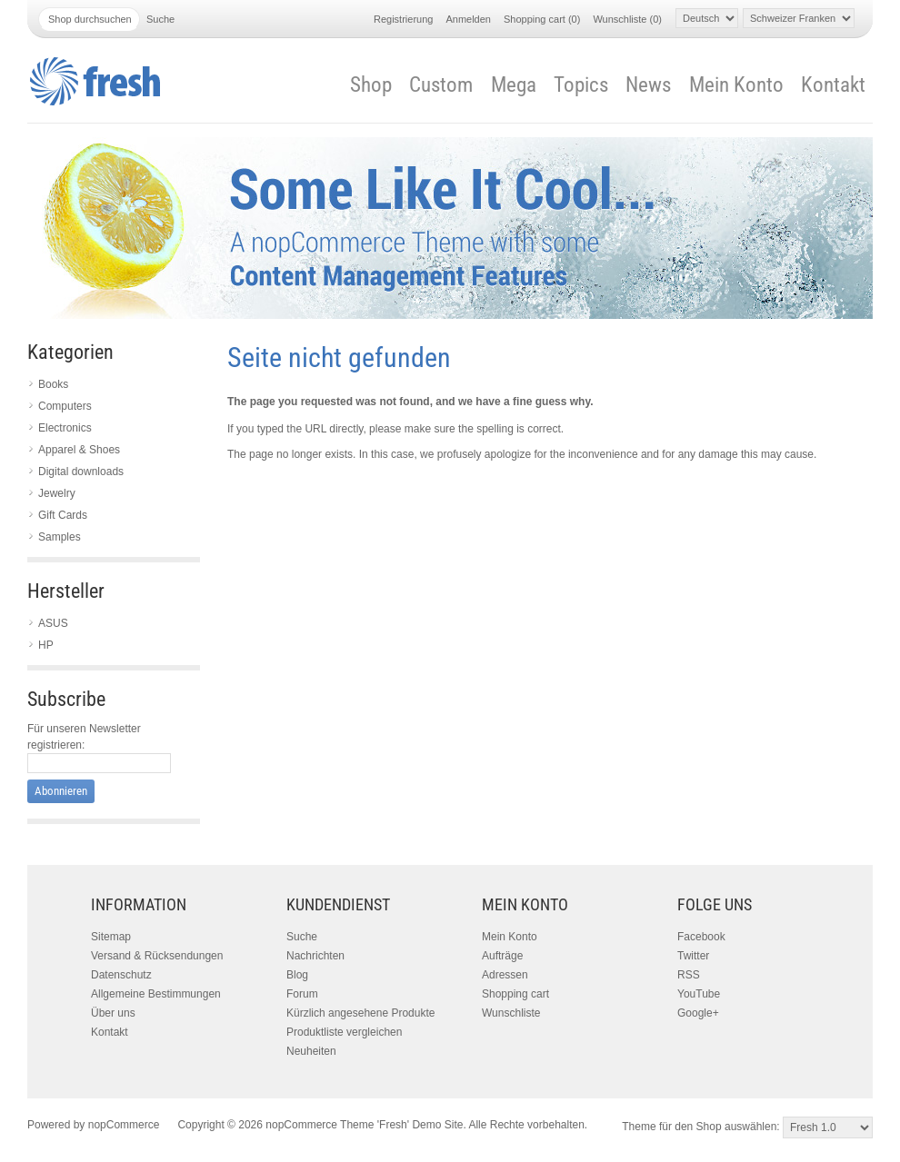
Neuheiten (311, 1051)
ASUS (53, 623)
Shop (371, 85)
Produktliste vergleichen (344, 1032)
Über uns (113, 1013)
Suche (301, 936)
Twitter (693, 955)
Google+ (698, 1013)
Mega (513, 85)
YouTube (698, 994)
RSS (688, 974)
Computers (65, 406)
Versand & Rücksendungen (157, 955)
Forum (302, 994)
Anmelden (468, 19)
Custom (441, 85)
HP (46, 645)
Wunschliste (511, 1013)
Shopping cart (515, 994)
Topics (581, 85)
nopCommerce (124, 1124)
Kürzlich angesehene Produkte (360, 1013)
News (648, 85)
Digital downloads (81, 471)
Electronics (65, 428)
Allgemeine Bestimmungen (156, 994)
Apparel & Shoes (79, 449)
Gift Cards (62, 515)
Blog (297, 974)
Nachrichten (315, 955)
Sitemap (111, 936)
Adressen (505, 974)
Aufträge (502, 955)
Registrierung (403, 19)
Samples (59, 537)
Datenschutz (121, 974)
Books (53, 384)
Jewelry (56, 493)
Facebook (701, 936)
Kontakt (833, 85)
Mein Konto (736, 85)
